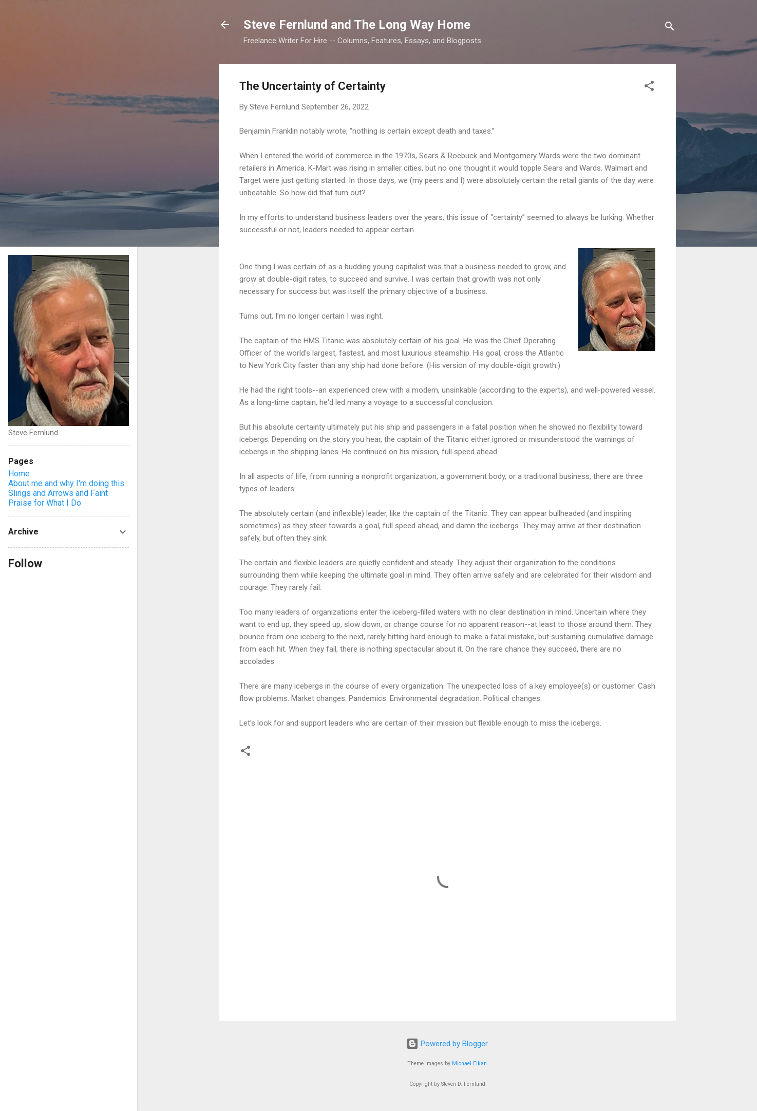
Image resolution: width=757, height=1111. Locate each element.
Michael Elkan (469, 1063)
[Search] (670, 28)
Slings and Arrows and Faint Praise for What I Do (58, 498)
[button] (649, 88)
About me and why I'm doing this (66, 483)
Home (19, 473)
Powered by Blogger (447, 1043)
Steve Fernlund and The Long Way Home (356, 24)
